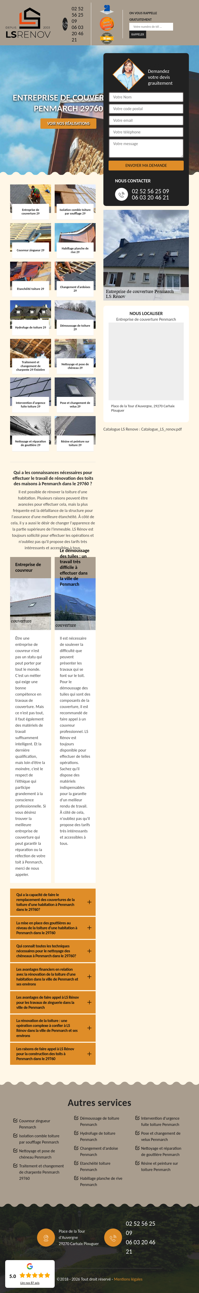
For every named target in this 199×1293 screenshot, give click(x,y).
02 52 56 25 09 (77, 14)
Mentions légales (128, 1279)
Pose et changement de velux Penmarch (161, 1136)
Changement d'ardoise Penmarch (99, 1151)
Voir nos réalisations (68, 123)
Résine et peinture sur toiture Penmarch (159, 1166)
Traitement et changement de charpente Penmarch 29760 (41, 1172)
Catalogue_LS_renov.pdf (161, 429)
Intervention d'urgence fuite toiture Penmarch (160, 1121)
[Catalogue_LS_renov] (146, 501)
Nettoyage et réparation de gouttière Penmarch (161, 1151)
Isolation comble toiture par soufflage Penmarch (39, 1139)
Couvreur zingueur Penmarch (34, 1124)
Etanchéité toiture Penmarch (95, 1166)
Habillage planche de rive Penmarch (101, 1181)
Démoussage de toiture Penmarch (99, 1121)
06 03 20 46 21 (77, 33)
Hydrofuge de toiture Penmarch (97, 1136)
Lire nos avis (29, 1283)
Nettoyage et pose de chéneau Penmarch (37, 1154)
